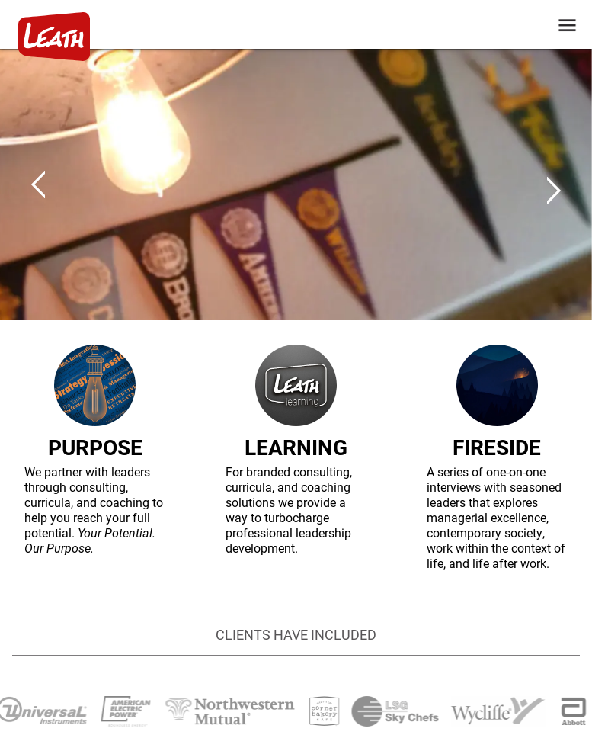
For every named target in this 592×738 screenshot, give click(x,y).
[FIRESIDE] (497, 458)
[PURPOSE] (94, 458)
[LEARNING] (296, 458)
